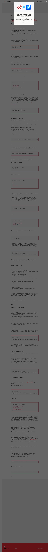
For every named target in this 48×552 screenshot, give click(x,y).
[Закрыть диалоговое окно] (47, 1)
